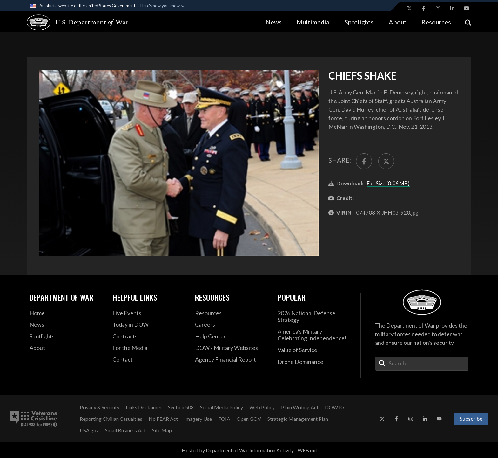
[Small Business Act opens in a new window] (125, 430)
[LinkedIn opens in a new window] (452, 8)
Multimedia (313, 22)
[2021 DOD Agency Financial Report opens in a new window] (231, 360)
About (398, 22)
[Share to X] (386, 161)
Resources (436, 22)
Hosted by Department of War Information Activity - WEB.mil (249, 450)
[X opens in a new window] (409, 8)
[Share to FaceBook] (364, 161)
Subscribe (471, 418)
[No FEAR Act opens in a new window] (163, 419)
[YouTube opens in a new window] (466, 8)
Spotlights (359, 22)
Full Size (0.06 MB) (388, 183)
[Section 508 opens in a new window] (181, 407)
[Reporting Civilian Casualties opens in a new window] (111, 419)
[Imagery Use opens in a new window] (198, 419)
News (274, 22)
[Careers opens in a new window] (231, 325)
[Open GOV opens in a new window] (248, 419)
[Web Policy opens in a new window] (262, 407)
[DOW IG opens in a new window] (334, 407)
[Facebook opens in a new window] (423, 8)
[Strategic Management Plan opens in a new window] (297, 419)
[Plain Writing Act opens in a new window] (300, 407)
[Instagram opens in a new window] (438, 8)
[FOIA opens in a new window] (224, 419)
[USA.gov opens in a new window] (89, 430)
